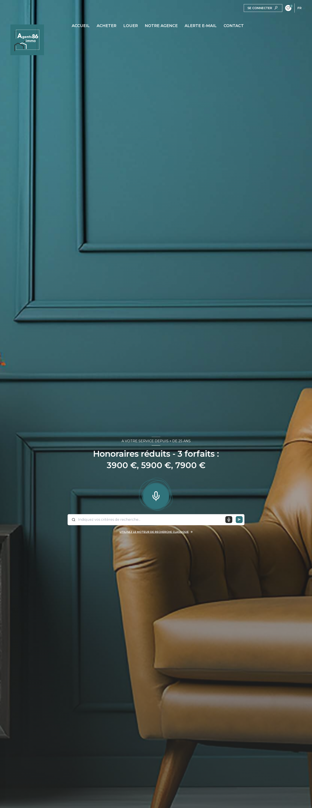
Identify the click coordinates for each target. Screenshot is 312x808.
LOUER (130, 26)
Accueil (81, 26)
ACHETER (106, 26)
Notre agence (161, 26)
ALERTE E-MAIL (201, 26)
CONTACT (234, 26)
